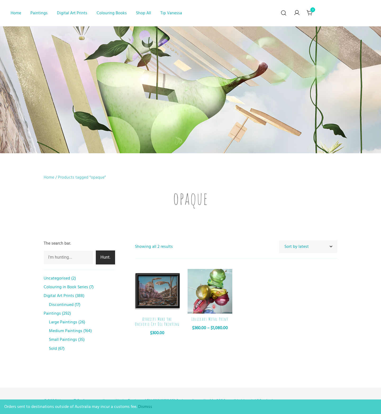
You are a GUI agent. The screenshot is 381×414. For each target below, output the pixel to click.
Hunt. (105, 257)
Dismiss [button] (145, 407)
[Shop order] (308, 246)
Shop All (143, 13)
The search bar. (57, 243)
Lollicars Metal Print (210, 319)
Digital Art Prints (72, 13)
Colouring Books (112, 13)
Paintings (39, 13)
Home (16, 13)
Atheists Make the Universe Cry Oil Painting (157, 322)
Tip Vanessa (171, 13)
